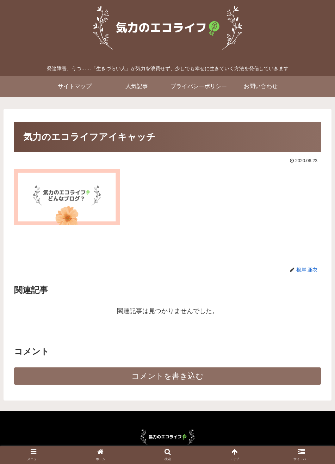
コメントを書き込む (167, 376)
